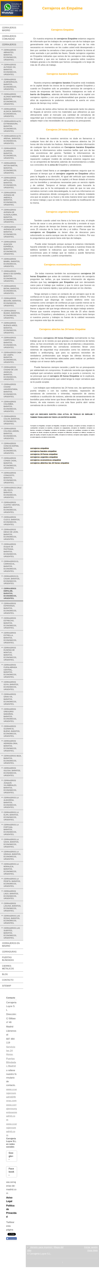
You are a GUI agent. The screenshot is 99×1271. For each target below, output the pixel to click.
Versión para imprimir (40, 1247)
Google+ (11, 1154)
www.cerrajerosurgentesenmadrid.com (11, 1112)
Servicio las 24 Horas (10, 1051)
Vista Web (92, 1250)
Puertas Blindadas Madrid (11, 1062)
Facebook (11, 1170)
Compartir (11, 1239)
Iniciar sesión (91, 1247)
